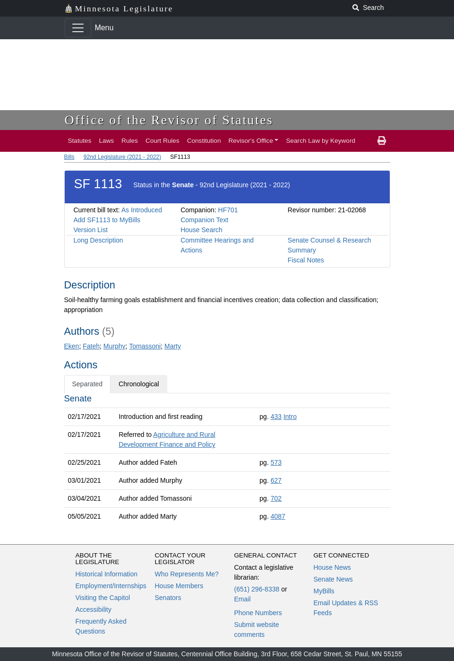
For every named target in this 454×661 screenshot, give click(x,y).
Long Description (98, 240)
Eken (71, 346)
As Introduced (141, 210)
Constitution (204, 140)
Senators (168, 597)
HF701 (228, 210)
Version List (91, 230)
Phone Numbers (258, 613)
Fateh (91, 346)
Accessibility (93, 609)
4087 (278, 516)
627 (276, 480)
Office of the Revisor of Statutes (169, 120)
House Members (179, 586)
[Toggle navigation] (78, 27)
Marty (172, 346)
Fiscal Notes (306, 260)
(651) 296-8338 (257, 589)
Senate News (333, 579)
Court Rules (163, 140)
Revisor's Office (250, 140)
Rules (129, 140)
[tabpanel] (227, 459)
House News (332, 567)
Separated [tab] (87, 384)
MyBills (324, 591)
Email (242, 599)
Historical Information (107, 574)
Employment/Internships (111, 586)
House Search (201, 230)
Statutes (80, 140)
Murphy (114, 346)
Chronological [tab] (139, 384)
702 (276, 498)
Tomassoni (145, 346)
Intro (290, 416)
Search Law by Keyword (320, 140)
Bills (69, 157)
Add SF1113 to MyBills (107, 220)
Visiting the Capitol (103, 597)
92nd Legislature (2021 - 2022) (122, 157)
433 (276, 416)
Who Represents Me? (187, 574)
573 (276, 462)
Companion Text (204, 220)
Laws (106, 140)
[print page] (382, 141)
